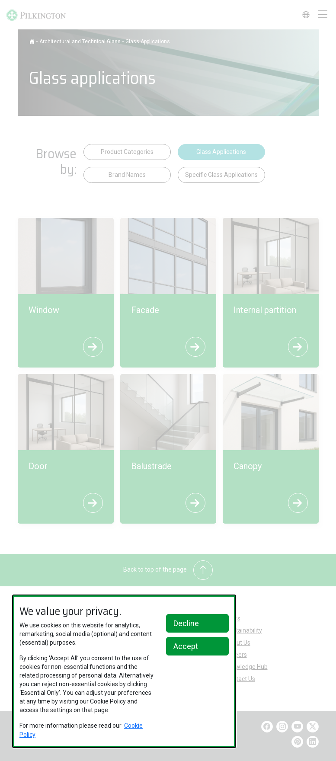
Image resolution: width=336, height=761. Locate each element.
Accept (185, 646)
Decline (186, 623)
